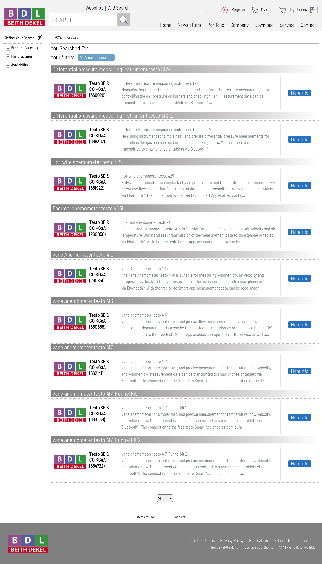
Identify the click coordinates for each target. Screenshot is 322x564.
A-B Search (119, 7)
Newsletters (189, 25)
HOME (58, 37)
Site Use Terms (202, 540)
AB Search (73, 37)
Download (264, 25)
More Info (299, 93)
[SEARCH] (83, 19)
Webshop (94, 7)
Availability (17, 65)
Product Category (22, 48)
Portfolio (215, 25)
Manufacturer (19, 56)
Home (165, 25)
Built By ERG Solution (225, 547)
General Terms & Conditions (272, 540)
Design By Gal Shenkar (259, 547)
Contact (308, 25)
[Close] (96, 57)
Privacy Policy (232, 540)
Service (287, 25)
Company (239, 25)
